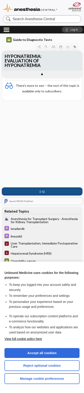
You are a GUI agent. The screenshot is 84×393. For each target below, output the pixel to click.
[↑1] (42, 191)
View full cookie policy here (23, 339)
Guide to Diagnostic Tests (29, 39)
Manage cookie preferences (42, 378)
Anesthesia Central (30, 8)
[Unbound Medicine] (75, 7)
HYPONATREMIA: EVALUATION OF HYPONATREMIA (23, 60)
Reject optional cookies (42, 365)
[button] (72, 30)
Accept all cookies (42, 353)
